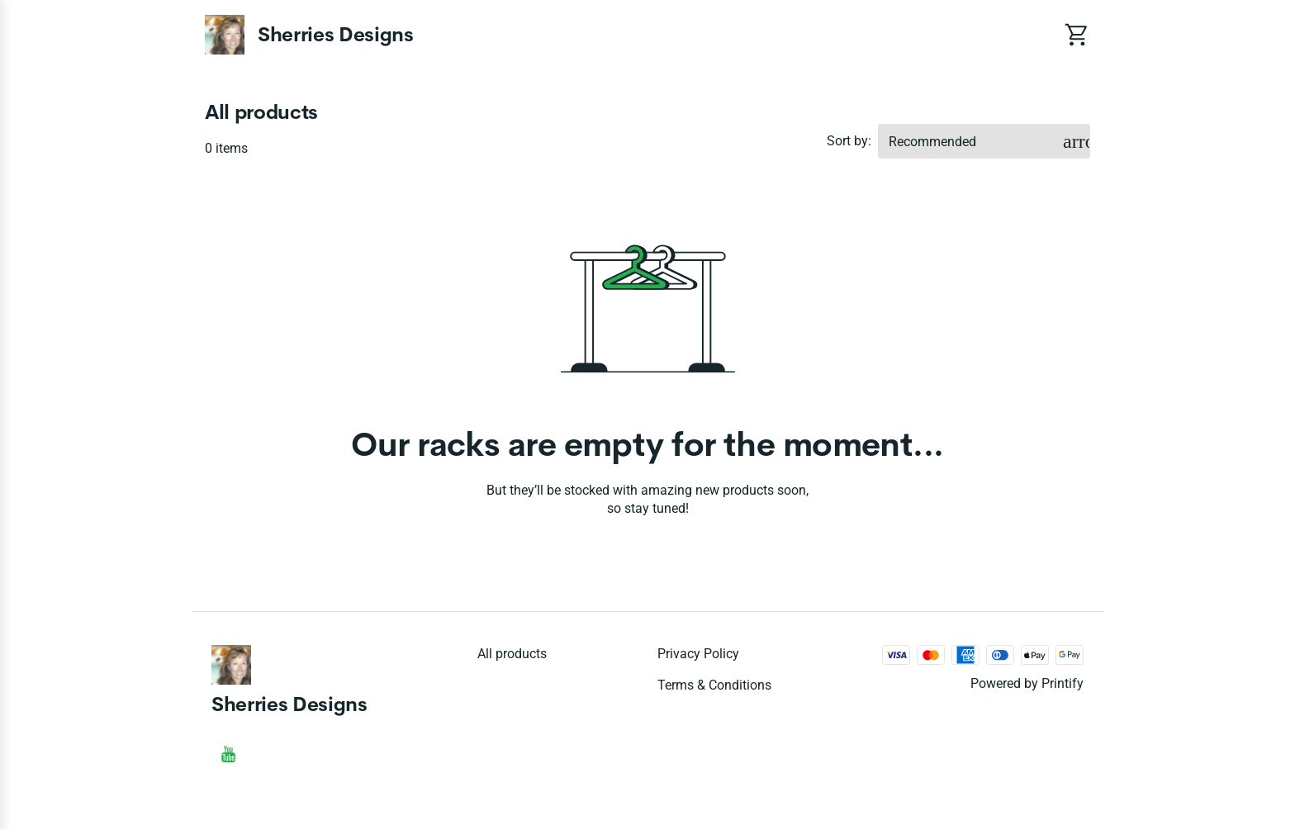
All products (512, 654)
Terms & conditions (714, 685)
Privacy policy (698, 654)
